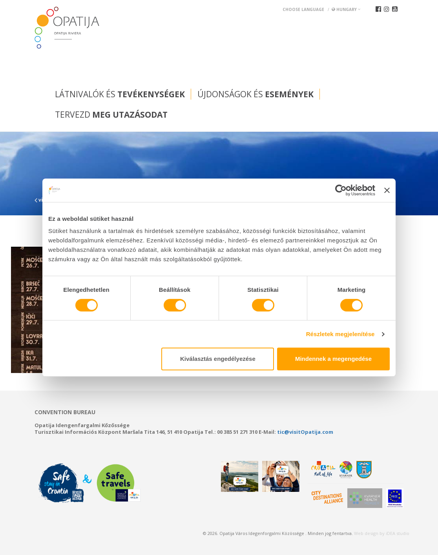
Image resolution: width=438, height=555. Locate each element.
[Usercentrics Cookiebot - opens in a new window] (341, 190)
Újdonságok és (255, 94)
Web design (366, 533)
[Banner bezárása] (387, 190)
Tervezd (111, 114)
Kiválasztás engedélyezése (218, 358)
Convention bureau (65, 412)
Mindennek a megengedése (333, 358)
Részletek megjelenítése (340, 334)
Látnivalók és (120, 94)
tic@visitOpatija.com (305, 431)
